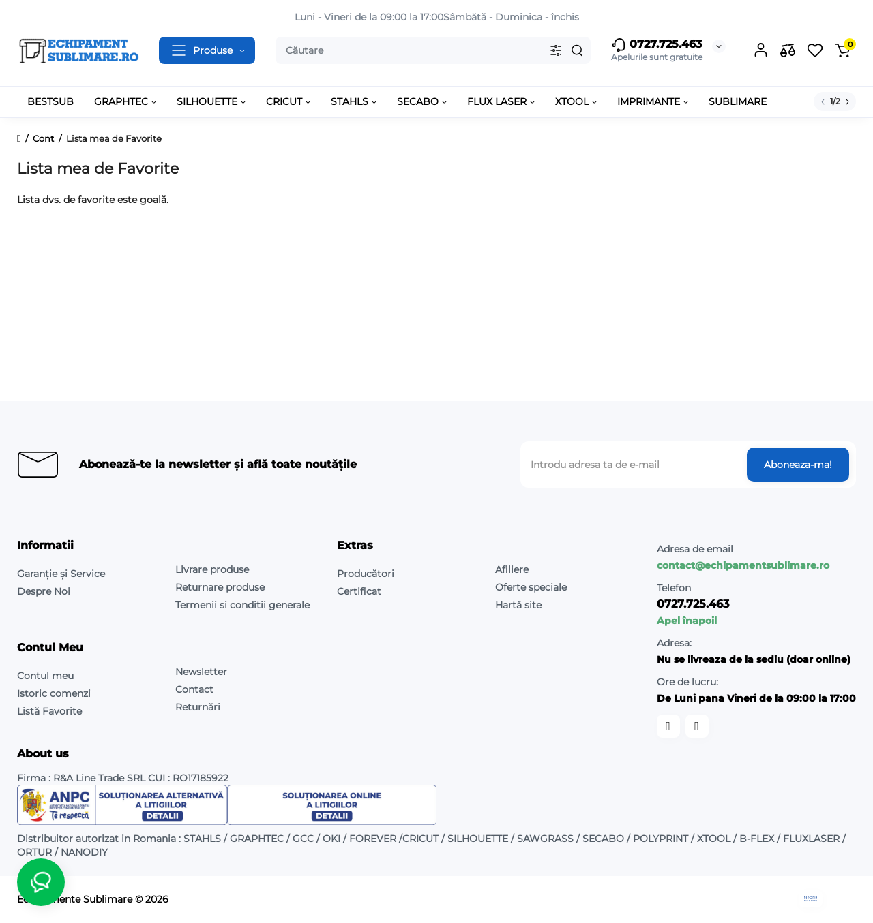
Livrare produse (212, 569)
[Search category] (556, 50)
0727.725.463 (656, 44)
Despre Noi (43, 591)
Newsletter (201, 672)
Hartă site (518, 605)
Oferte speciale (531, 587)
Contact (194, 689)
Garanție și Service (61, 573)
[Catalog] (207, 50)
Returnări (197, 707)
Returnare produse (220, 587)
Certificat (359, 591)
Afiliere (512, 569)
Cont (43, 138)
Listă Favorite (49, 711)
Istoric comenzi (54, 693)
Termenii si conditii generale (242, 605)
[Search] (577, 50)
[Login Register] (760, 50)
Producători (365, 573)
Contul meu (45, 676)
